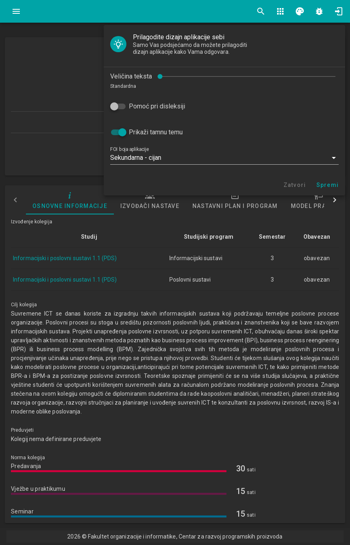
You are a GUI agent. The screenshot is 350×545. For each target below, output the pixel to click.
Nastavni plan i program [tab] (235, 200)
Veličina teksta (131, 76)
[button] (224, 157)
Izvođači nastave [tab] (149, 200)
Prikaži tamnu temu (156, 132)
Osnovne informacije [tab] (69, 200)
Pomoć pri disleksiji (157, 106)
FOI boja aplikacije (129, 149)
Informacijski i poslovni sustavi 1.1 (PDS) (65, 258)
